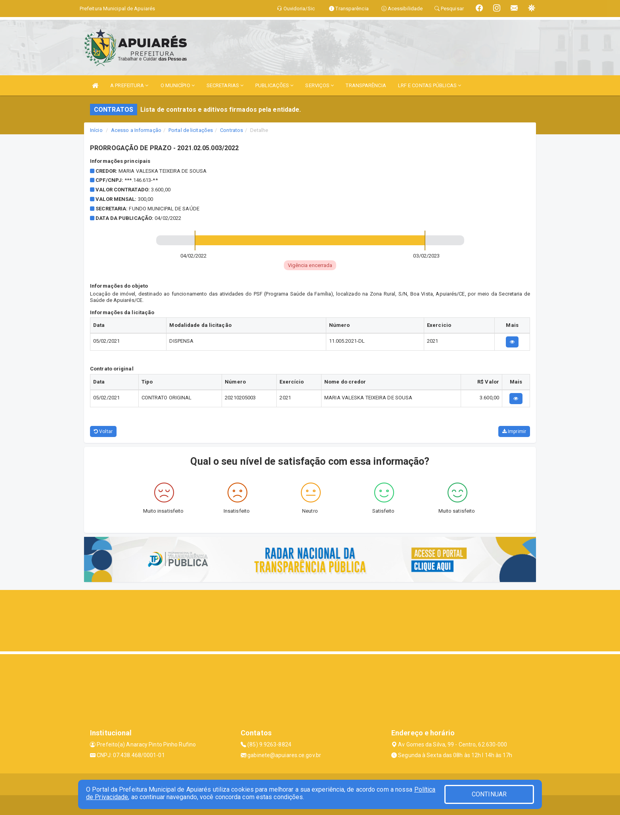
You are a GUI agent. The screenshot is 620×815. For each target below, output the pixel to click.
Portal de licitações (190, 130)
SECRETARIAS (225, 85)
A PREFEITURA (129, 85)
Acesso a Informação (136, 130)
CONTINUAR (489, 794)
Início (96, 130)
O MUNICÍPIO (178, 85)
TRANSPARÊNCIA (366, 85)
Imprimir (514, 431)
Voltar (103, 431)
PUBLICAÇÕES (274, 85)
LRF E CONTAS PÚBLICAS (429, 85)
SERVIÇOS (319, 85)
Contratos (231, 130)
